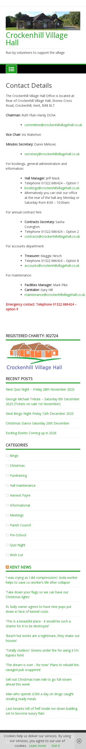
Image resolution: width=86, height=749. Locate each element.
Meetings (17, 515)
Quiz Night (17, 545)
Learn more (37, 745)
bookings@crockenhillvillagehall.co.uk (52, 188)
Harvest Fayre (20, 495)
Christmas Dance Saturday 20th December (37, 423)
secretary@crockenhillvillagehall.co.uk (52, 154)
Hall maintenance (23, 485)
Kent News (20, 567)
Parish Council (20, 525)
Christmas (17, 465)
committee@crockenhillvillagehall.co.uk (53, 125)
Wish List (16, 555)
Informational (20, 505)
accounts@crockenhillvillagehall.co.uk (52, 265)
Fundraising (18, 475)
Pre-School (18, 535)
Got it (56, 745)
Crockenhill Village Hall (37, 38)
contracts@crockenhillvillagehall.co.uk (52, 236)
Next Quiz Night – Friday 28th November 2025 (40, 389)
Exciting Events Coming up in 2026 (31, 433)
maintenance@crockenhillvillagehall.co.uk (55, 294)
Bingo (14, 455)
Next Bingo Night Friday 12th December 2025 (40, 413)
